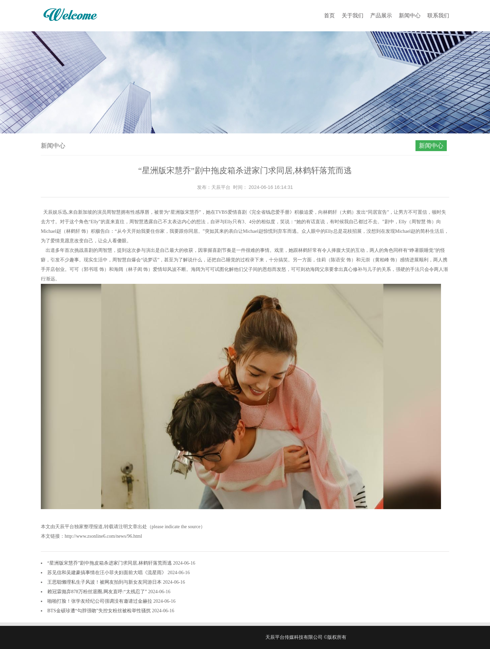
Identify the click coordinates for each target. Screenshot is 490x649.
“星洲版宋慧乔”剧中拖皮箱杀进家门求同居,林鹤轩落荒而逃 (110, 563)
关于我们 (352, 15)
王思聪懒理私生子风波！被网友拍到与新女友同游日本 (105, 582)
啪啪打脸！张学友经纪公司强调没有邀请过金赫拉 (100, 601)
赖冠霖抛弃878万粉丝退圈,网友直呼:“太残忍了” (97, 591)
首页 (329, 15)
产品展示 (381, 15)
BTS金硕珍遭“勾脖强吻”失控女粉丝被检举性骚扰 (99, 610)
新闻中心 (410, 15)
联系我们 (438, 15)
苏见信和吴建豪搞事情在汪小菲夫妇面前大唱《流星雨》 (107, 572)
